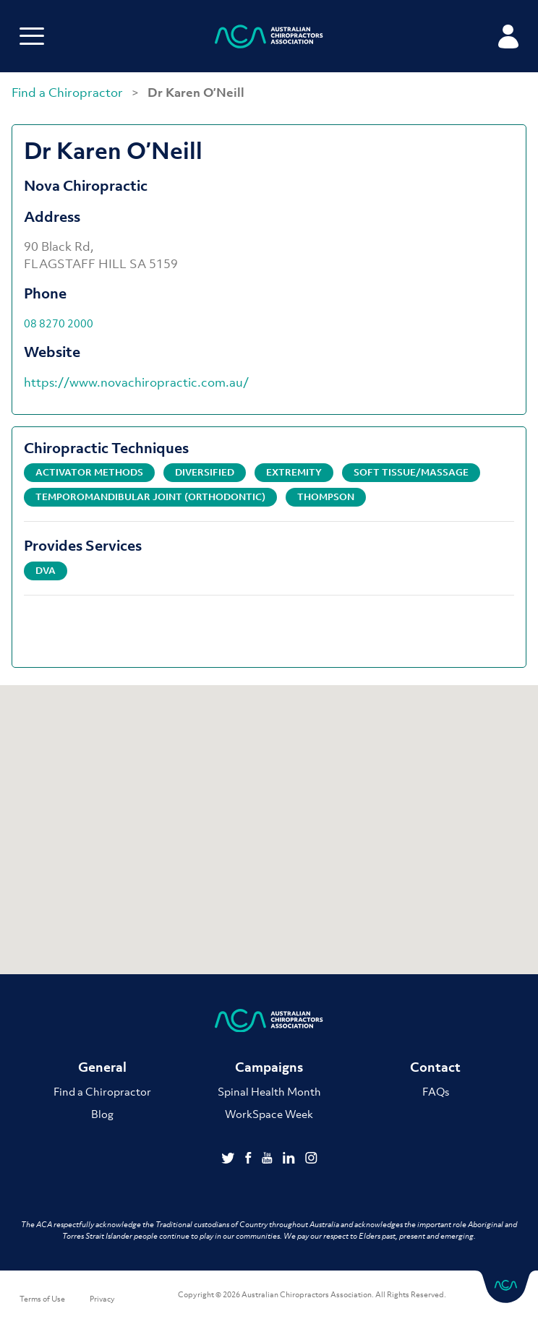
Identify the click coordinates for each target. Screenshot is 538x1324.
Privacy (102, 1298)
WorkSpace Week (269, 1113)
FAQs (435, 1091)
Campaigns (269, 1067)
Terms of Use (42, 1298)
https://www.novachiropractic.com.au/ (136, 382)
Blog (102, 1113)
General (102, 1067)
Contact (435, 1067)
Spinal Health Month (269, 1091)
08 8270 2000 (58, 323)
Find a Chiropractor (69, 92)
